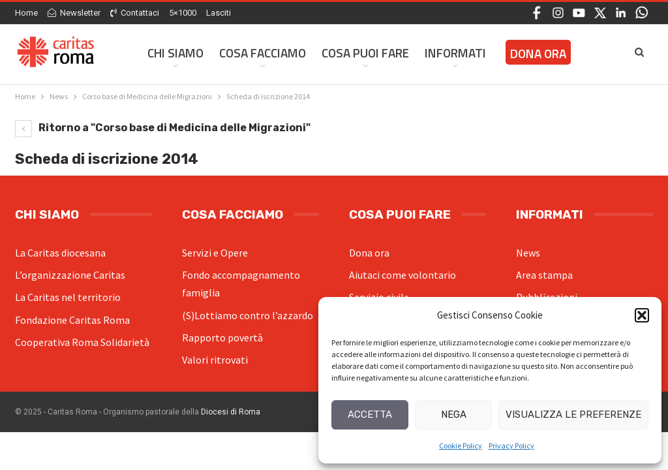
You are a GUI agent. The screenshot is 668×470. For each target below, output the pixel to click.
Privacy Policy (511, 445)
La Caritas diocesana (60, 252)
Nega (453, 414)
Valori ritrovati (215, 359)
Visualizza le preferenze (573, 414)
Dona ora (369, 252)
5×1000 (182, 13)
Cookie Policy (460, 445)
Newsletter (74, 13)
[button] (641, 315)
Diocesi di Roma (230, 411)
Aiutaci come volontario (402, 274)
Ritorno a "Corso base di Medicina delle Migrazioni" (163, 127)
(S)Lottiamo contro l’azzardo (247, 315)
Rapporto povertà (222, 337)
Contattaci (134, 13)
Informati (455, 52)
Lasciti (218, 13)
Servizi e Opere (215, 252)
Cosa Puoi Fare (365, 52)
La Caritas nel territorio (68, 297)
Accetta (370, 414)
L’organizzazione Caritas (70, 274)
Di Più (518, 52)
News (528, 252)
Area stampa (544, 274)
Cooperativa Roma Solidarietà (82, 342)
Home (26, 13)
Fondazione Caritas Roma (72, 319)
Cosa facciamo (262, 52)
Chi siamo (175, 52)
